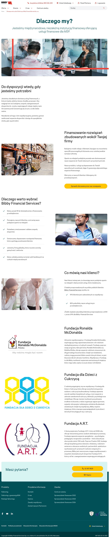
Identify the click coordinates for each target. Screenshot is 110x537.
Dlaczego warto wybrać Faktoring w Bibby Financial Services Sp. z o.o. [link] (23, 11)
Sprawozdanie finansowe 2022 (65, 495)
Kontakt (30, 492)
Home (2, 11)
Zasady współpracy (35, 502)
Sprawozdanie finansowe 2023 (65, 499)
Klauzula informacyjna (30, 526)
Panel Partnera (84, 3)
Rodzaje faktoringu (8, 499)
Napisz (87, 475)
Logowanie (100, 3)
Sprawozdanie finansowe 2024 (65, 502)
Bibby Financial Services (72, 290)
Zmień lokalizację (65, 3)
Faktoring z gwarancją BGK (10, 495)
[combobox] (88, 8)
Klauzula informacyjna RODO (48, 526)
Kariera (30, 499)
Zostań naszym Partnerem (37, 506)
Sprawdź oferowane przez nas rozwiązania (86, 186)
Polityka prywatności (15, 526)
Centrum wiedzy (42, 8)
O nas (30, 495)
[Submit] (104, 8)
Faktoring (4, 492)
